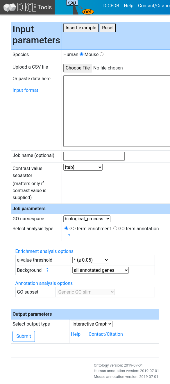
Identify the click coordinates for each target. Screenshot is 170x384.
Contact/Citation (106, 334)
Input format (25, 90)
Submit (23, 336)
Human (73, 54)
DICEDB (111, 5)
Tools (27, 7)
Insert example (81, 28)
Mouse (93, 54)
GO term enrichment (88, 228)
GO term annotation (136, 228)
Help (128, 5)
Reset (108, 28)
